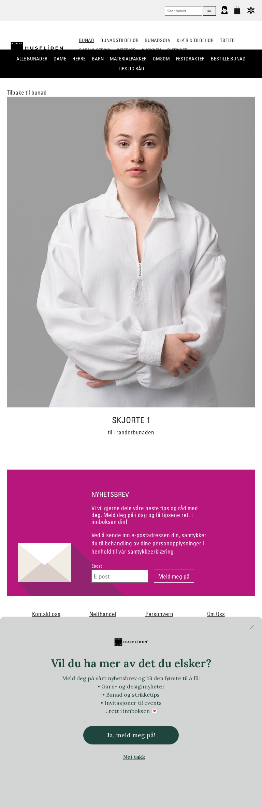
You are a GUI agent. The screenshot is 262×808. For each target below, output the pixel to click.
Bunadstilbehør (119, 40)
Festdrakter (190, 59)
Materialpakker (128, 59)
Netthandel (102, 613)
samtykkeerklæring (151, 551)
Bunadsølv (158, 40)
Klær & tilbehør (195, 40)
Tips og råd (131, 69)
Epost (96, 566)
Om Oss (216, 613)
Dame (60, 59)
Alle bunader (31, 59)
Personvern (159, 613)
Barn (98, 59)
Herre (79, 59)
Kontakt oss (46, 613)
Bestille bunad (228, 59)
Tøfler (227, 40)
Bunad (86, 40)
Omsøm (161, 59)
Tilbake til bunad (27, 92)
